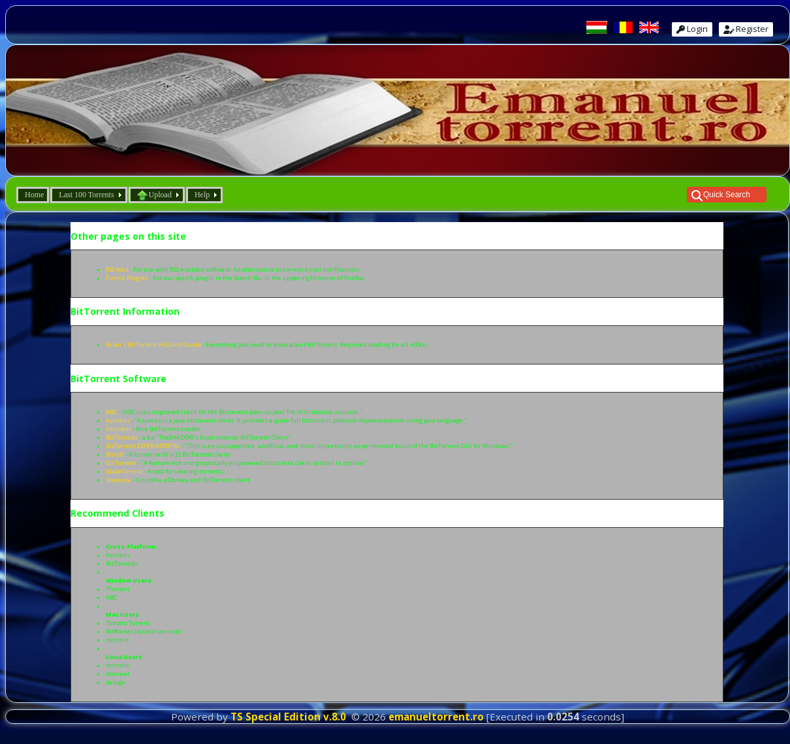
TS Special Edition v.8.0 (288, 716)
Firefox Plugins (127, 278)
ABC (111, 412)
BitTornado (122, 437)
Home (34, 194)
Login (692, 29)
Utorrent (118, 429)
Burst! (115, 454)
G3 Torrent (121, 463)
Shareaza (118, 480)
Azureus (118, 420)
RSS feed (117, 269)
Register (745, 29)
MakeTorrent (124, 471)
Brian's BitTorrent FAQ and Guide (153, 344)
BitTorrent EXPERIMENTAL (143, 446)
